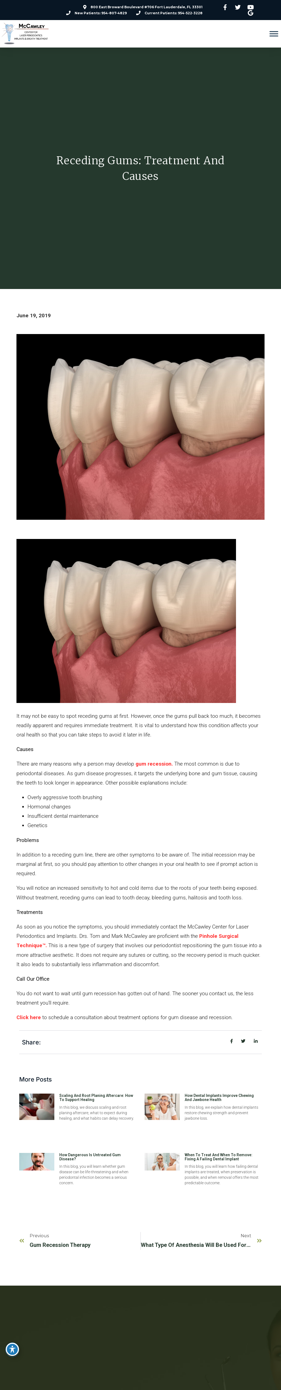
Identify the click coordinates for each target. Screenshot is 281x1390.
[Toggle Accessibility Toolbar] (12, 1349)
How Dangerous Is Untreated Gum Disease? (90, 1157)
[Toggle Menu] (273, 34)
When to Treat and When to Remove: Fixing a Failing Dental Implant (218, 1157)
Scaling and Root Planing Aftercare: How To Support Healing (96, 1097)
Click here (28, 1017)
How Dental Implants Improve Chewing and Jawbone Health (219, 1097)
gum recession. (154, 764)
